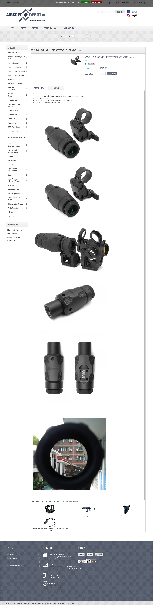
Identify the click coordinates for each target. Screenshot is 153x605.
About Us (23, 554)
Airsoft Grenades (14, 63)
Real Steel (12, 185)
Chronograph (13, 100)
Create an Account (52, 28)
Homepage (12, 28)
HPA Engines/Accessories (15, 145)
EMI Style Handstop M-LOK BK (126, 515)
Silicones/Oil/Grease (15, 204)
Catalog (57, 36)
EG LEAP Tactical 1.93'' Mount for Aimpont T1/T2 (50, 515)
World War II (12, 216)
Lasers (10, 156)
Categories (35, 28)
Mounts (10, 164)
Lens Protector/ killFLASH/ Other (14, 180)
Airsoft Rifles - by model (17, 75)
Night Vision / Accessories (13, 170)
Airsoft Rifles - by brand (16, 71)
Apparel (11, 79)
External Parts (13, 119)
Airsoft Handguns (14, 67)
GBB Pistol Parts (14, 127)
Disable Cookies (96, 2)
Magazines (12, 160)
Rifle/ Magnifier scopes (80, 36)
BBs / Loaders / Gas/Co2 (13, 95)
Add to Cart (112, 73)
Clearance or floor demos (14, 105)
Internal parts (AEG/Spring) (13, 151)
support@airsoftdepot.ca (73, 568)
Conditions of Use (14, 237)
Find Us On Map (55, 559)
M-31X (95, 36)
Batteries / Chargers (15, 83)
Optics (65, 36)
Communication (13, 115)
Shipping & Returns (14, 230)
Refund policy (23, 558)
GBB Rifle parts (13, 131)
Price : (87, 68)
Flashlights (12, 123)
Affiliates (23, 562)
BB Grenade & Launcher (13, 89)
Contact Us (69, 28)
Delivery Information (23, 566)
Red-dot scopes (14, 189)
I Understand (86, 2)
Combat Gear (13, 111)
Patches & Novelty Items (14, 199)
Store (23, 28)
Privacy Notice (12, 234)
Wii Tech (11, 212)
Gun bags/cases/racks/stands (16, 137)
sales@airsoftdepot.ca (72, 566)
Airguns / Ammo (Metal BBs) (16, 58)
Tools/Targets (13, 208)
